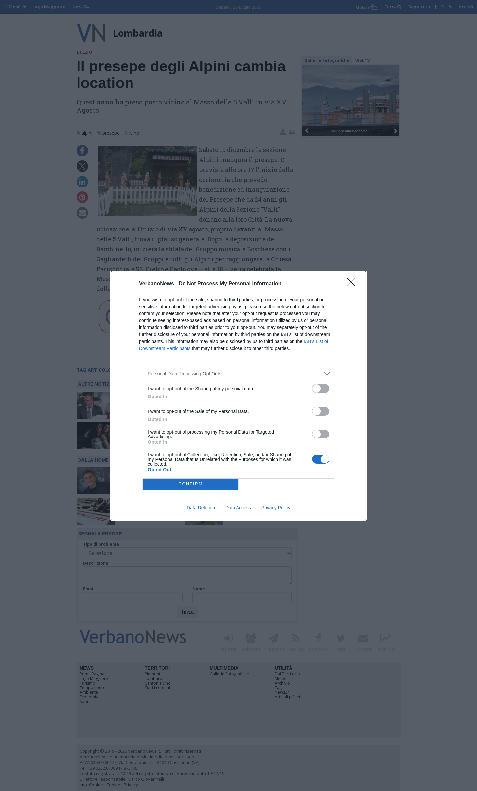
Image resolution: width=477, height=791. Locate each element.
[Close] (353, 284)
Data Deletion (201, 507)
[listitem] (238, 373)
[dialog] (238, 395)
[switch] (320, 388)
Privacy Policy (275, 507)
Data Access (238, 507)
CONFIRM (190, 483)
